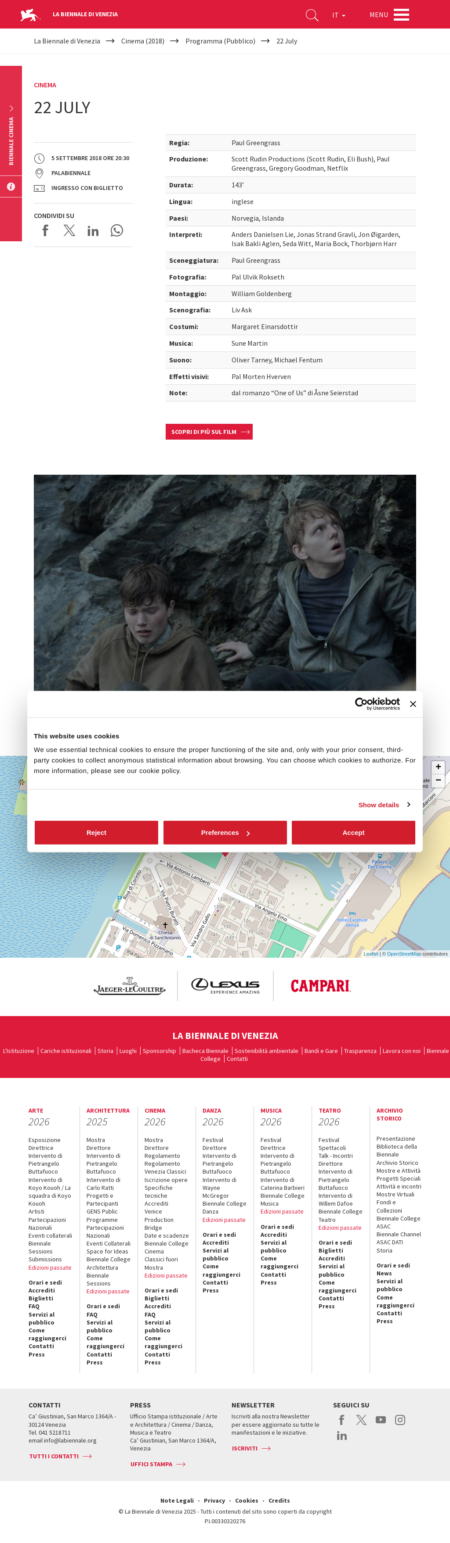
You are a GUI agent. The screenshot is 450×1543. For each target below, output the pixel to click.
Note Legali (177, 1500)
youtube (381, 1424)
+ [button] (438, 767)
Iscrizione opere (166, 1180)
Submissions (45, 1259)
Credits (279, 1500)
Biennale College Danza (225, 1207)
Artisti (36, 1211)
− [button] (438, 781)
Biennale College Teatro (341, 1215)
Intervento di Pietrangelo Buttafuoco (45, 1163)
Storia (105, 1051)
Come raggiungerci (47, 1334)
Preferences (225, 832)
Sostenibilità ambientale (266, 1051)
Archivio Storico (397, 1163)
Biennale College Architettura (109, 1263)
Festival (213, 1140)
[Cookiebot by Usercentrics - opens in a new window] (361, 703)
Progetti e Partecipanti (102, 1199)
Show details (379, 804)
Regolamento (162, 1156)
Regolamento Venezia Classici (165, 1167)
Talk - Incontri (336, 1156)
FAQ (34, 1306)
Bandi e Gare (321, 1051)
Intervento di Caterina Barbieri (283, 1184)
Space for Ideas (107, 1251)
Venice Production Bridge (159, 1219)
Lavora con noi (402, 1051)
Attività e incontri (399, 1186)
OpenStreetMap (404, 953)
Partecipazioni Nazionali (47, 1224)
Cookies (246, 1500)
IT (338, 15)
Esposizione (45, 1140)
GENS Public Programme (102, 1215)
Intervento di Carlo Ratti (103, 1184)
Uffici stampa (151, 1464)
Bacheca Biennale (205, 1051)
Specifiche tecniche (159, 1191)
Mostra (96, 1140)
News (384, 1273)
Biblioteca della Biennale (397, 1150)
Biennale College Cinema (167, 1247)
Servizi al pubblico (41, 1318)
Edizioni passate (50, 1267)
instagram (400, 1424)
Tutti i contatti (54, 1456)
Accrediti (42, 1290)
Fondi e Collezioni (389, 1206)
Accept (353, 832)
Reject (96, 832)
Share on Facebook (45, 230)
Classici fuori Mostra (161, 1263)
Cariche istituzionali (65, 1051)
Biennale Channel (399, 1234)
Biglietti (41, 1298)
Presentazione (396, 1138)
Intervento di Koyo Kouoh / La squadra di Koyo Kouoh (50, 1192)
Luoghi (128, 1051)
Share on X (69, 230)
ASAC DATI (390, 1242)
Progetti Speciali (399, 1178)
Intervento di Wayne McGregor (219, 1187)
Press (37, 1354)
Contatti (237, 1059)
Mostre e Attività (399, 1170)
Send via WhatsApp (117, 230)
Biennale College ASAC (399, 1222)
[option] (129, 986)
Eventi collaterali (50, 1235)
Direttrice (41, 1148)
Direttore (99, 1148)
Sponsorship (159, 1051)
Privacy (214, 1500)
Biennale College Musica (283, 1199)
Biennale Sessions (41, 1247)
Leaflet (371, 953)
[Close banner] (413, 704)
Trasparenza (360, 1051)
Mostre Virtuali (395, 1194)
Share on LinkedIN (93, 230)
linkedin (342, 1439)
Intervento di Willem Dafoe (336, 1199)
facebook (342, 1424)
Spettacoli (332, 1148)
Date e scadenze (167, 1235)
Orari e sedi (45, 1282)
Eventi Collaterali (109, 1243)
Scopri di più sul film (203, 432)
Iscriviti (245, 1448)
